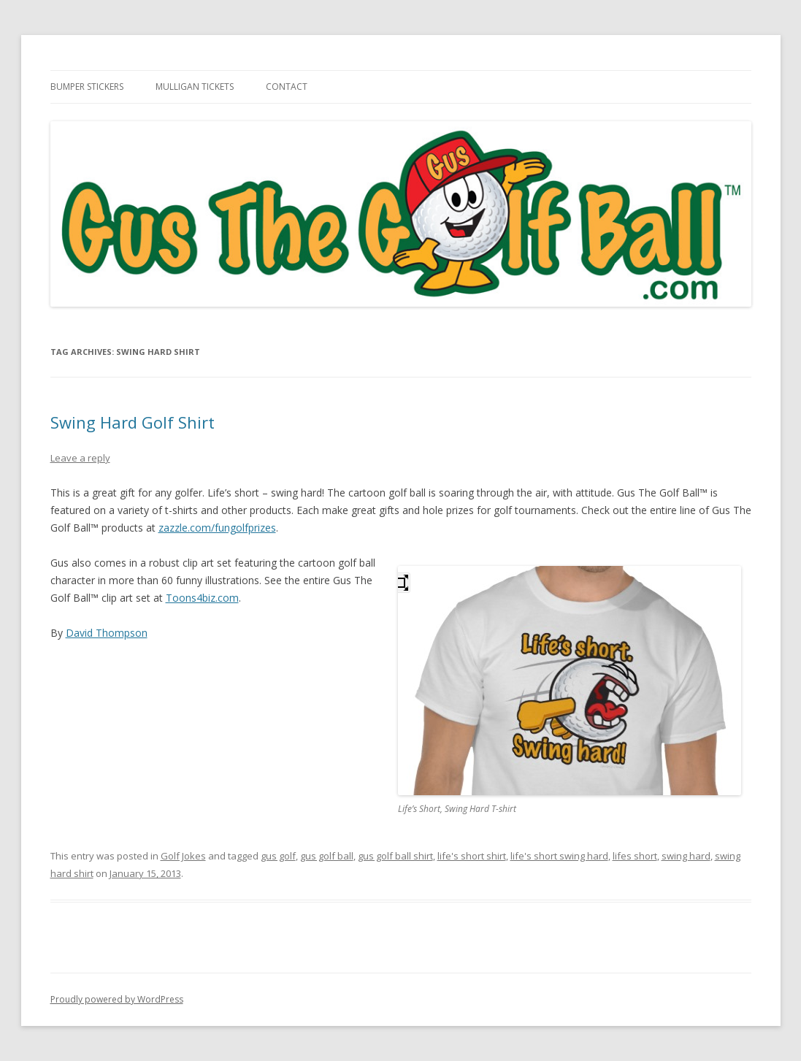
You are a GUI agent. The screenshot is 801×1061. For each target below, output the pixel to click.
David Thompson (106, 633)
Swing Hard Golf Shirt (132, 422)
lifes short (635, 855)
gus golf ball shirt (395, 855)
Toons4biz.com (202, 598)
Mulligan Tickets (195, 86)
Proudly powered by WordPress (116, 999)
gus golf (278, 855)
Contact (286, 86)
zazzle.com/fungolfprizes (217, 528)
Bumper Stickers (86, 86)
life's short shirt (471, 855)
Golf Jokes (183, 855)
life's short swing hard (559, 855)
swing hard (686, 855)
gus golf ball (326, 855)
